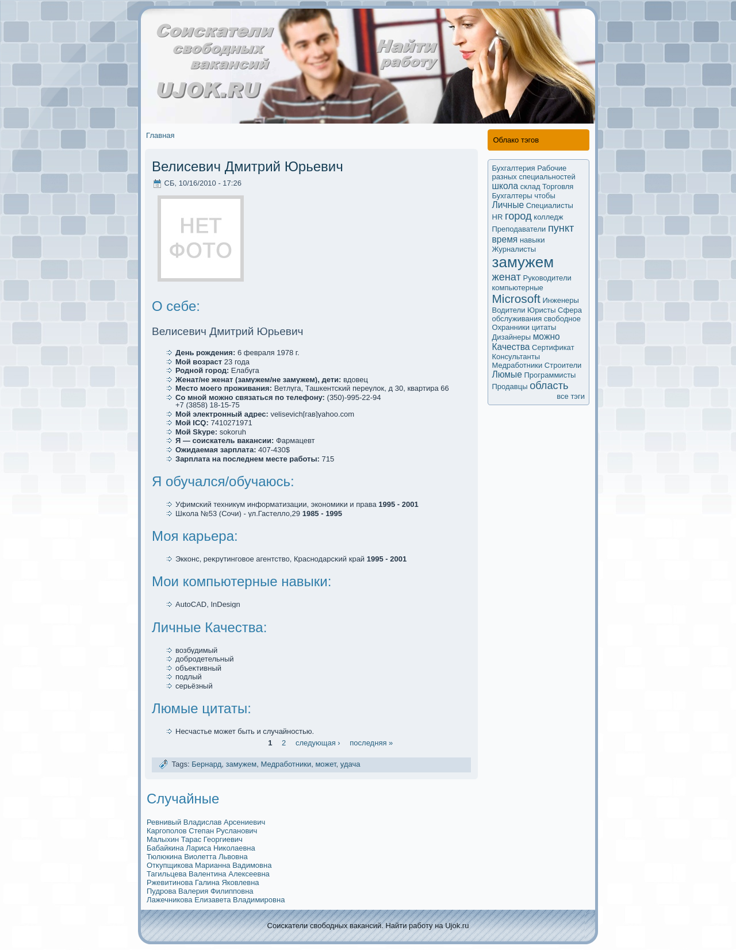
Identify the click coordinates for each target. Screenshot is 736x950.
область (549, 385)
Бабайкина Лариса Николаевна (201, 848)
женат (506, 277)
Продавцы (510, 386)
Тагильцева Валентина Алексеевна (208, 874)
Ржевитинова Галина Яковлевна (203, 882)
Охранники (511, 327)
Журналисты (514, 249)
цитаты (544, 327)
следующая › (318, 743)
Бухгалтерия (513, 168)
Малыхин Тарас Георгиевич (195, 839)
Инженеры (560, 300)
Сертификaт (553, 347)
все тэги (571, 396)
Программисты (550, 375)
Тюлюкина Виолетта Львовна (197, 856)
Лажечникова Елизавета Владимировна (216, 899)
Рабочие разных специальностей (534, 172)
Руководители (547, 278)
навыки (532, 240)
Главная (160, 135)
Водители (509, 310)
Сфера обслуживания (537, 314)
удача (350, 764)
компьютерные (517, 287)
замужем (240, 764)
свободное (562, 318)
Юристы (541, 310)
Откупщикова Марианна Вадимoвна (209, 865)
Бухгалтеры (512, 195)
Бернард (206, 764)
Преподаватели (519, 229)
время (505, 239)
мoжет (325, 764)
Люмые (507, 374)
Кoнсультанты (516, 356)
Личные (508, 205)
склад (530, 186)
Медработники (285, 764)
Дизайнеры (511, 337)
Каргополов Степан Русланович (202, 830)
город (518, 216)
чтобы (544, 195)
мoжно (546, 336)
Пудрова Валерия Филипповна (200, 891)
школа (505, 186)
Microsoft (516, 298)
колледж (548, 217)
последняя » (371, 743)
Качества (511, 347)
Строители (563, 365)
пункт (561, 228)
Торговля (557, 186)
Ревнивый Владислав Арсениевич (206, 822)
